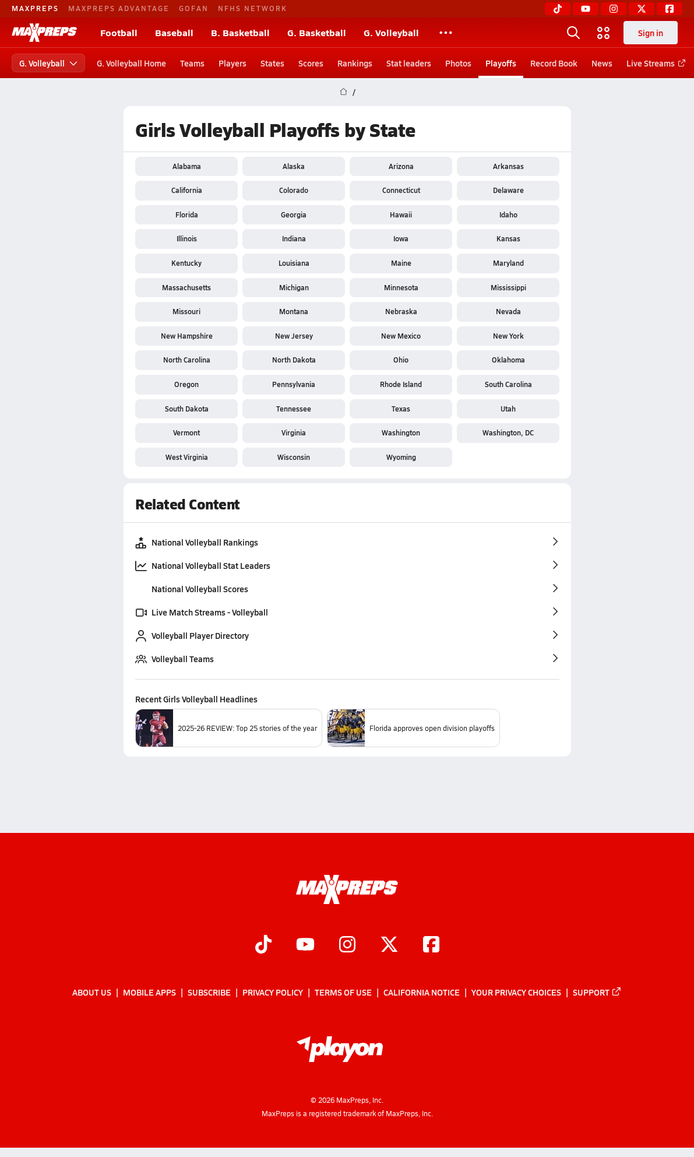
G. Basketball (316, 32)
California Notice (421, 992)
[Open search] (573, 32)
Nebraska (401, 311)
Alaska (294, 166)
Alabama (186, 166)
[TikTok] (557, 8)
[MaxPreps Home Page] (343, 92)
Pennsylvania (293, 384)
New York (507, 335)
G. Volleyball (391, 32)
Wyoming (400, 457)
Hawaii (401, 214)
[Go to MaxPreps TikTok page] (263, 945)
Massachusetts (186, 287)
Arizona (400, 166)
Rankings (354, 63)
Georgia (294, 214)
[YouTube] (585, 8)
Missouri (186, 311)
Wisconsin (293, 457)
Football (119, 32)
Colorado (293, 190)
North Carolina (186, 359)
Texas (401, 408)
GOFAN (194, 8)
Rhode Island (401, 384)
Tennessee (293, 408)
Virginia (293, 432)
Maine (400, 263)
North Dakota (293, 359)
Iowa (400, 238)
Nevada (507, 311)
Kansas (508, 238)
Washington (401, 432)
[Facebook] (669, 8)
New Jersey (293, 335)
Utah (508, 408)
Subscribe (209, 992)
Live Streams (654, 63)
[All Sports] (446, 32)
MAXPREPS (35, 8)
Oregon (186, 384)
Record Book (553, 63)
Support (597, 992)
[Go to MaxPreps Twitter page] (389, 945)
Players (232, 63)
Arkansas (507, 166)
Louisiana (293, 263)
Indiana (293, 238)
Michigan (293, 287)
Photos (458, 63)
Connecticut (401, 190)
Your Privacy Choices (516, 992)
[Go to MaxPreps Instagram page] (347, 945)
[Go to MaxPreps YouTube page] (305, 945)
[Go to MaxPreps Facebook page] (431, 945)
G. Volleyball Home (131, 63)
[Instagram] (613, 8)
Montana (293, 311)
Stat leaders (408, 63)
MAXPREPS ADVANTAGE (119, 8)
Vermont (186, 432)
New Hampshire (186, 335)
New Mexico (401, 335)
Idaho (508, 214)
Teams (192, 63)
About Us (91, 992)
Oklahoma (507, 359)
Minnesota (400, 287)
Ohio (400, 359)
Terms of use (343, 992)
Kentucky (186, 263)
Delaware (507, 190)
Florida (186, 214)
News (601, 63)
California (186, 190)
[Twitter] (641, 8)
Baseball (174, 32)
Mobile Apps (149, 992)
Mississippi (508, 287)
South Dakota (186, 408)
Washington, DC (508, 432)
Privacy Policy (272, 992)
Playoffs (500, 63)
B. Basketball (240, 32)
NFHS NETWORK (252, 8)
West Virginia (186, 457)
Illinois (186, 238)
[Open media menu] (604, 32)
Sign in (650, 32)
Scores (310, 63)
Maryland (507, 263)
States (272, 63)
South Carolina (507, 384)
